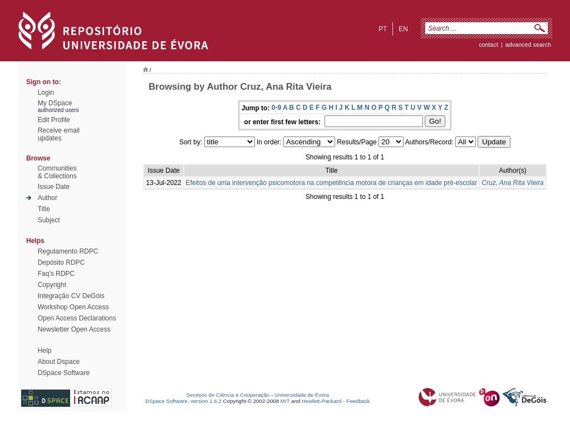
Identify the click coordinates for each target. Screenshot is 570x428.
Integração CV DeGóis (71, 296)
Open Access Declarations (77, 318)
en (403, 29)
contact (488, 44)
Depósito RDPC (61, 262)
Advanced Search (528, 44)
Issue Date (54, 187)
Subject (49, 220)
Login (46, 92)
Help (45, 350)
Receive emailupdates (59, 134)
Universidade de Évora (301, 395)
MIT (285, 401)
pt (383, 29)
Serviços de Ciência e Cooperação (228, 395)
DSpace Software (64, 373)
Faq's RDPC (56, 274)
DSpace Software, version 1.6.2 (183, 401)
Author (47, 198)
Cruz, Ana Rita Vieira (512, 183)
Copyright (52, 285)
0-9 (276, 107)
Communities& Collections (57, 172)
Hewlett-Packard (321, 401)
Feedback (358, 401)
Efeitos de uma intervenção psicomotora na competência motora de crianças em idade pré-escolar (332, 183)
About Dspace (59, 362)
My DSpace (55, 103)
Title (44, 209)
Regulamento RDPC (68, 251)
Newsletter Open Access (74, 329)
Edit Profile (54, 120)
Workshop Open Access (73, 307)
